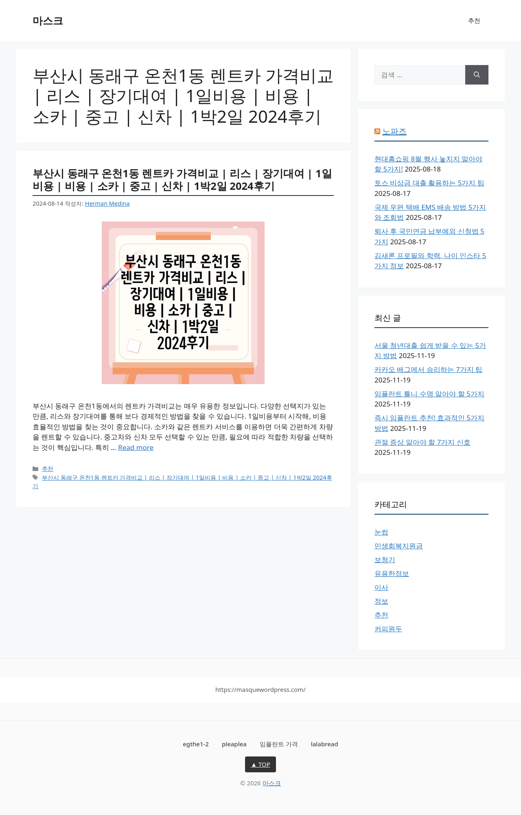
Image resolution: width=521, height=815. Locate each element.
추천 (474, 20)
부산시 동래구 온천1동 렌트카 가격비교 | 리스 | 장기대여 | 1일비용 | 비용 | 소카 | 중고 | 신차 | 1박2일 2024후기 (182, 179)
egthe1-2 (196, 744)
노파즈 (394, 131)
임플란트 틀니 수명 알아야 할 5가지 (429, 393)
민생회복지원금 (398, 545)
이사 (381, 587)
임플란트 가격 (279, 744)
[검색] (476, 75)
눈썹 (381, 532)
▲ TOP (260, 764)
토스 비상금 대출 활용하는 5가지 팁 (429, 182)
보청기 (384, 559)
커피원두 (388, 628)
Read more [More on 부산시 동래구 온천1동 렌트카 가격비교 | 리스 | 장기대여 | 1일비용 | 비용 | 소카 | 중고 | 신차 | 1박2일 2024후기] (135, 447)
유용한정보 (391, 573)
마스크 (48, 20)
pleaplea (234, 744)
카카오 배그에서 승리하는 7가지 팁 (428, 369)
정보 (381, 601)
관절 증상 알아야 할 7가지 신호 (422, 442)
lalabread (324, 744)
